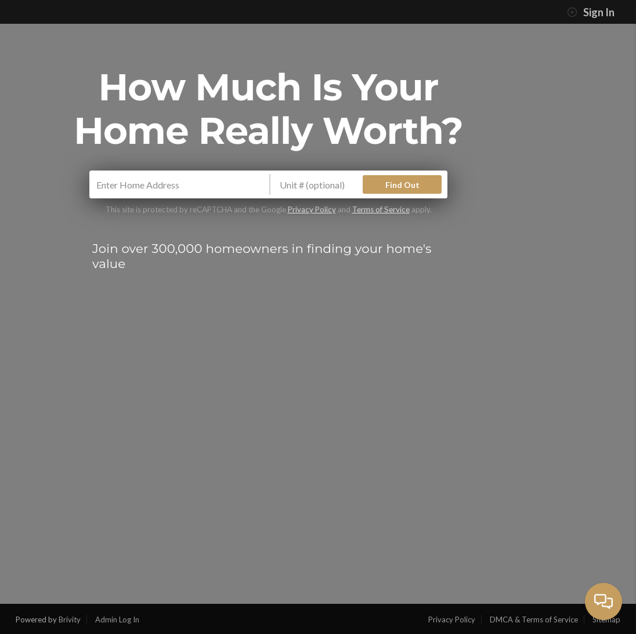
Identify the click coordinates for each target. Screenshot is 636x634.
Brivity (70, 619)
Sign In (591, 12)
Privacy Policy (312, 209)
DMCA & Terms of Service (534, 619)
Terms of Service (381, 209)
